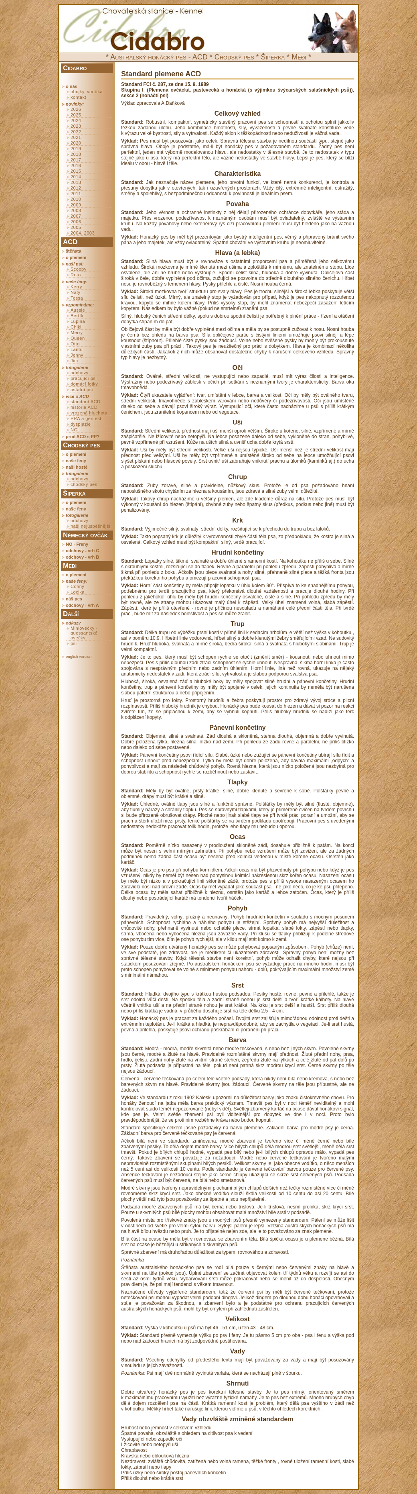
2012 (76, 188)
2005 (76, 227)
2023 (76, 126)
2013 (76, 182)
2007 (76, 216)
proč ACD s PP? (82, 436)
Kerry (76, 286)
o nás (71, 86)
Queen (78, 338)
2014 (76, 176)
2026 (76, 109)
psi (74, 643)
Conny (77, 586)
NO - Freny (77, 544)
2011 (76, 193)
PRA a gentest (86, 418)
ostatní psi (82, 389)
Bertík (77, 315)
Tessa (77, 298)
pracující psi (84, 378)
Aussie (78, 310)
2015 (76, 171)
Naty (76, 292)
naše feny (76, 460)
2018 (76, 154)
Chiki (76, 327)
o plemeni (76, 257)
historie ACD (84, 407)
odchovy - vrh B (82, 557)
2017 (76, 159)
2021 (76, 137)
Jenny (77, 355)
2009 (76, 204)
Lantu (77, 349)
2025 (76, 114)
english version (78, 656)
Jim (74, 360)
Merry (77, 332)
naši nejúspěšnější (91, 526)
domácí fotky (84, 384)
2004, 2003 (83, 233)
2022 (76, 131)
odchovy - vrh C (82, 550)
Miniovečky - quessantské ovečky (84, 633)
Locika (78, 592)
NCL (75, 429)
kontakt (78, 97)
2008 (76, 210)
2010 (76, 199)
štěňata (73, 251)
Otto (75, 343)
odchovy (79, 372)
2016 (76, 165)
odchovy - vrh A (82, 605)
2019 (76, 148)
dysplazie (81, 424)
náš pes (74, 598)
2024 (76, 120)
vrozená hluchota (89, 412)
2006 (76, 221)
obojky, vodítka (87, 91)
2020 (76, 143)
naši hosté (76, 467)
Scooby (79, 269)
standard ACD (85, 401)
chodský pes (84, 484)
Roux (76, 274)
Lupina (78, 321)
